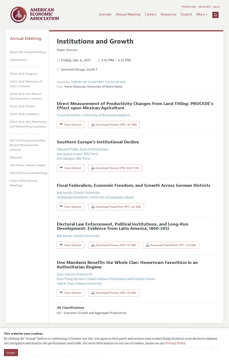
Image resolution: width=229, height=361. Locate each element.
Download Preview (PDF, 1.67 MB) (114, 124)
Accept (11, 352)
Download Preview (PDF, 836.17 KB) (115, 168)
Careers (150, 14)
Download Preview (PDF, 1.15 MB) (113, 245)
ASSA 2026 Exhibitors (24, 114)
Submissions (18, 60)
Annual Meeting (128, 14)
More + (202, 14)
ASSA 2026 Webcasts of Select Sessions (26, 84)
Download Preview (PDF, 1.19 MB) (113, 293)
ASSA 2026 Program (23, 74)
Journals (105, 14)
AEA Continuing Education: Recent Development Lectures (28, 145)
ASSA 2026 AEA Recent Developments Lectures (26, 96)
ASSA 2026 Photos (22, 106)
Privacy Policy (175, 343)
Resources (168, 14)
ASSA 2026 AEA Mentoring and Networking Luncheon (28, 124)
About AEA (204, 6)
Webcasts (16, 157)
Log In (216, 6)
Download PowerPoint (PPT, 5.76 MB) (171, 245)
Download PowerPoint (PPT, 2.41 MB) (116, 207)
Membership (189, 6)
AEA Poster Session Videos (28, 165)
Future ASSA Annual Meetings (23, 183)
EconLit (186, 14)
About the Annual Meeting (28, 52)
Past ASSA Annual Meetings (28, 173)
